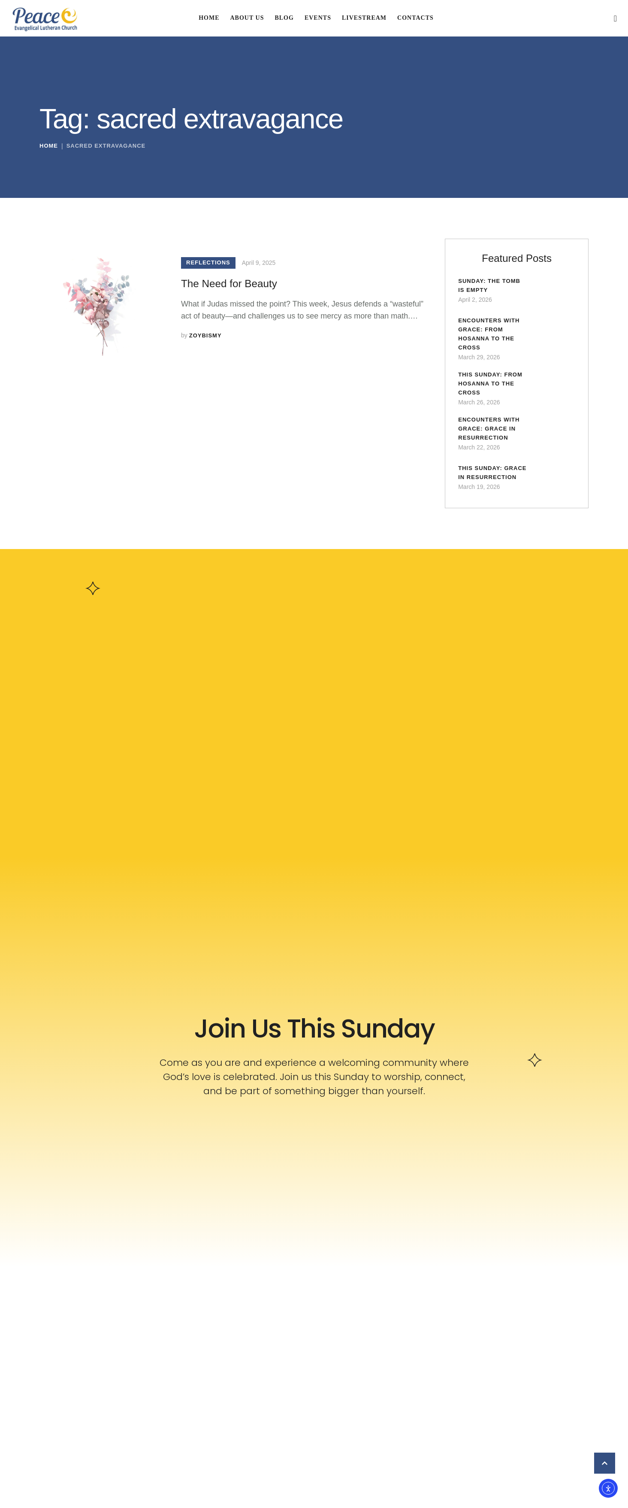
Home (48, 149)
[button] (615, 18)
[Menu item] (209, 18)
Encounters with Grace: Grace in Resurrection (491, 435)
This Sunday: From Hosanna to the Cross (492, 387)
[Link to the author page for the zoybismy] (205, 336)
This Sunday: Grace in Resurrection (484, 481)
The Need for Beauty (236, 283)
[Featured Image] (99, 299)
